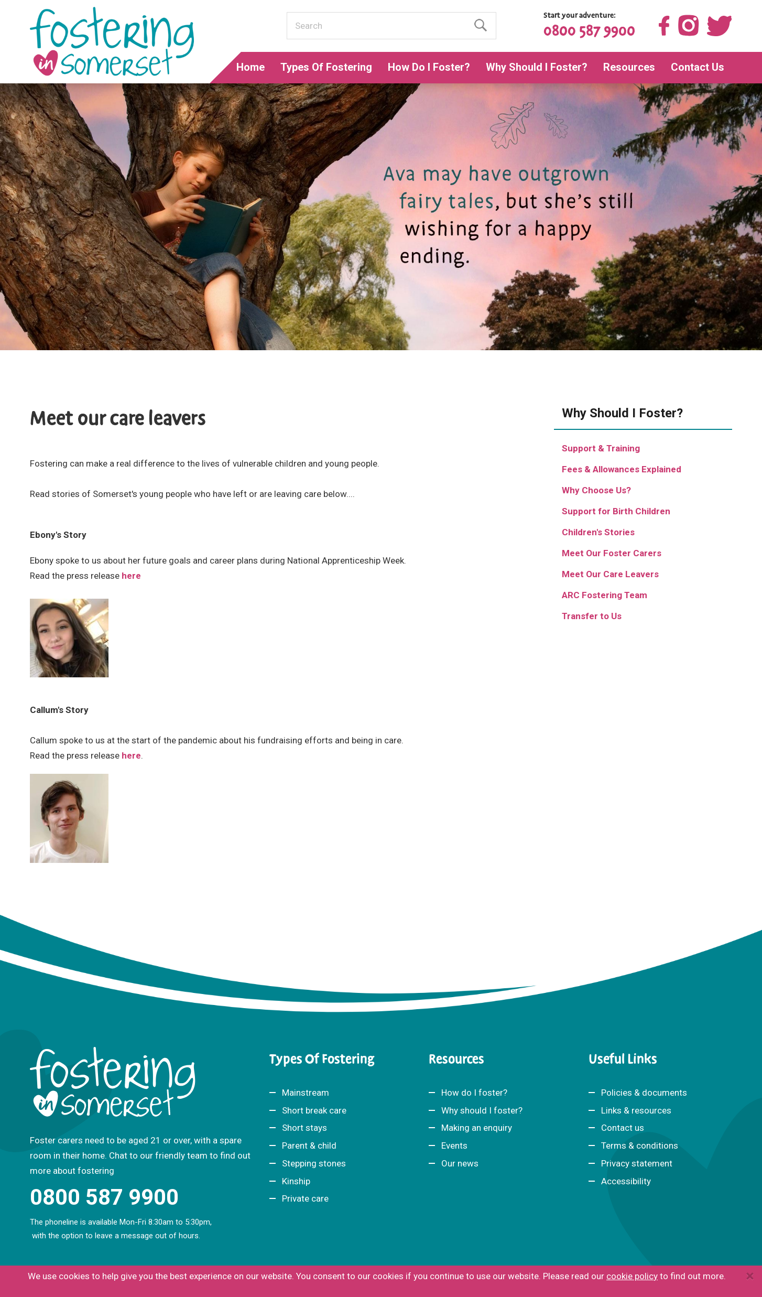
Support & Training (601, 448)
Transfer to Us (592, 616)
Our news (459, 1163)
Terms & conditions (639, 1145)
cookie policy (632, 1276)
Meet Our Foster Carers (611, 553)
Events (454, 1145)
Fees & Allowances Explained (621, 469)
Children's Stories (598, 532)
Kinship (296, 1181)
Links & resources (636, 1110)
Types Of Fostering (326, 67)
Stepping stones (314, 1163)
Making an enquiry (476, 1127)
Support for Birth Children (616, 511)
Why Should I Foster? (536, 67)
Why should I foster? (481, 1110)
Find (480, 25)
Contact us (622, 1127)
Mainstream (305, 1092)
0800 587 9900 (589, 30)
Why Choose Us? (596, 490)
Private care (305, 1198)
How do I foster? (474, 1092)
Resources (629, 67)
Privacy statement (636, 1163)
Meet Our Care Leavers (610, 574)
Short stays (304, 1127)
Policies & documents (644, 1092)
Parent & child (309, 1145)
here (131, 575)
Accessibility (626, 1181)
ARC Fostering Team (604, 595)
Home (250, 67)
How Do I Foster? (429, 67)
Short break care (314, 1110)
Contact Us (697, 67)
